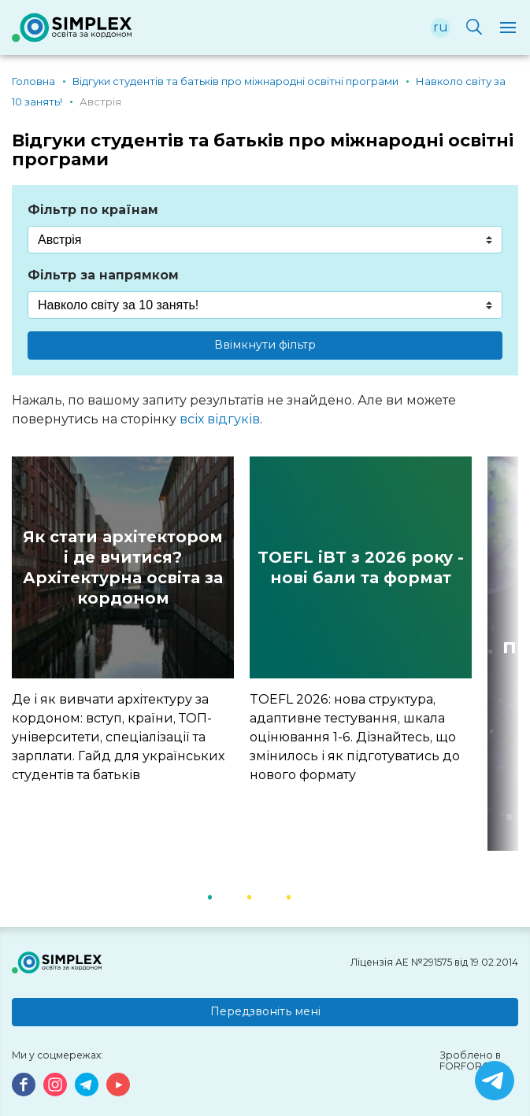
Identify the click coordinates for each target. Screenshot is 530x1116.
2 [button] (269, 896)
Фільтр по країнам (93, 209)
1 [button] (230, 896)
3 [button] (309, 896)
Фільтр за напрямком (103, 275)
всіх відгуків (220, 419)
